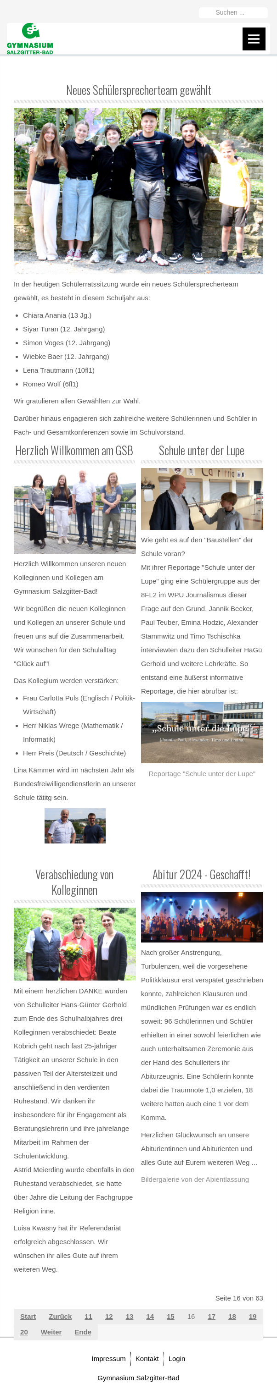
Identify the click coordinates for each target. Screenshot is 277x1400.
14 (150, 1316)
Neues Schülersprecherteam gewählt (138, 89)
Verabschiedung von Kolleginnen (74, 881)
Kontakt (147, 1358)
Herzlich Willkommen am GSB (74, 449)
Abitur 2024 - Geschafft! (201, 873)
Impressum (109, 1358)
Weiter (51, 1332)
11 (88, 1316)
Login (177, 1358)
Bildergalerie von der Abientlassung (195, 1179)
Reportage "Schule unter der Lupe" (202, 773)
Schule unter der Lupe (201, 449)
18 (232, 1316)
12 (109, 1316)
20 (24, 1332)
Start (28, 1316)
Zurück (60, 1316)
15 (171, 1316)
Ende (82, 1332)
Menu (254, 39)
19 (253, 1316)
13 (130, 1316)
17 (211, 1316)
